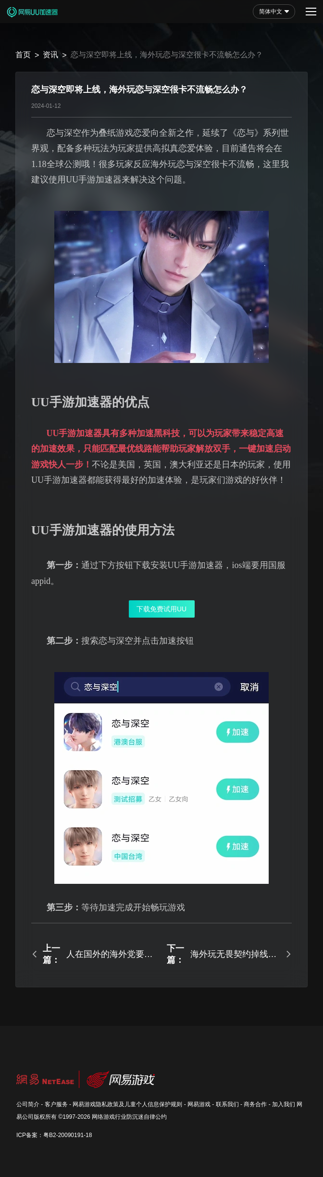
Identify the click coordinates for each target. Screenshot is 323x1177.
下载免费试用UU (161, 609)
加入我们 (283, 1104)
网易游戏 (199, 1104)
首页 (23, 55)
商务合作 (255, 1104)
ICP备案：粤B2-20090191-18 (54, 1135)
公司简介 (27, 1104)
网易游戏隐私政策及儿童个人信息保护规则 (127, 1104)
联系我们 (227, 1104)
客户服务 (56, 1104)
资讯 (50, 55)
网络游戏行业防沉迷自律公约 (129, 1116)
